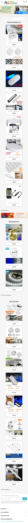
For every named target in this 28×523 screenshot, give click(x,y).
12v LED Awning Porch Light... (14, 482)
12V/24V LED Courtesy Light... (14, 390)
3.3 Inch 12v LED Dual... (14, 65)
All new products (7, 295)
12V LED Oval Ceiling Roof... (14, 322)
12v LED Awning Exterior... (14, 111)
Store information (6, 519)
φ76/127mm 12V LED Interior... (14, 367)
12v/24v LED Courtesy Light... (14, 88)
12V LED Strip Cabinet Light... (14, 459)
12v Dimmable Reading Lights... (14, 242)
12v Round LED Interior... (14, 265)
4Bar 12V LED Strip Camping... (14, 134)
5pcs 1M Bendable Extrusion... (14, 180)
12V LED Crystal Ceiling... (14, 42)
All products (5, 210)
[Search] (14, 18)
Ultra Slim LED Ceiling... (14, 345)
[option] (14, 9)
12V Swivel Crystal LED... (14, 436)
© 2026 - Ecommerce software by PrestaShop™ (12, 521)
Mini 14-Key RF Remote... (14, 203)
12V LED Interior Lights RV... (14, 157)
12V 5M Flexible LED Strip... (14, 288)
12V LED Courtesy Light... (14, 413)
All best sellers (6, 489)
